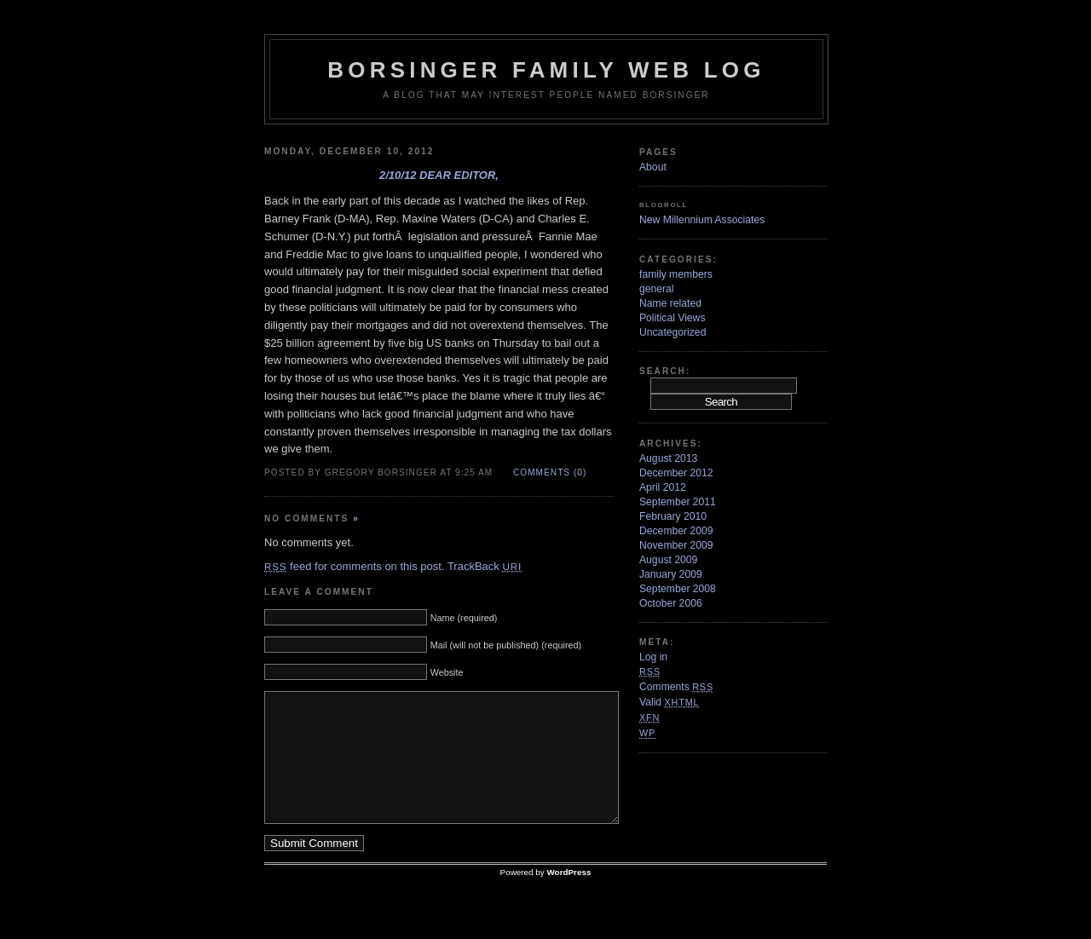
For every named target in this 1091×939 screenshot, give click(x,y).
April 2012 (662, 487)
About (653, 167)
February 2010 (673, 516)
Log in (653, 657)
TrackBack (484, 566)
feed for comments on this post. (354, 566)
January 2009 (670, 574)
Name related (670, 303)
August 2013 (668, 458)
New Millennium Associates (702, 220)
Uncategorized (672, 332)
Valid (669, 702)
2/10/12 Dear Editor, (439, 175)
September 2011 (677, 502)
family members (676, 274)
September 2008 (677, 589)
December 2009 (676, 531)
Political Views (672, 318)
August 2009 (668, 560)
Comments (676, 687)
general (656, 289)
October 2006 (670, 603)
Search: (664, 371)
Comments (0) (549, 472)
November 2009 (676, 545)
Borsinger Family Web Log (546, 70)
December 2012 (676, 473)
